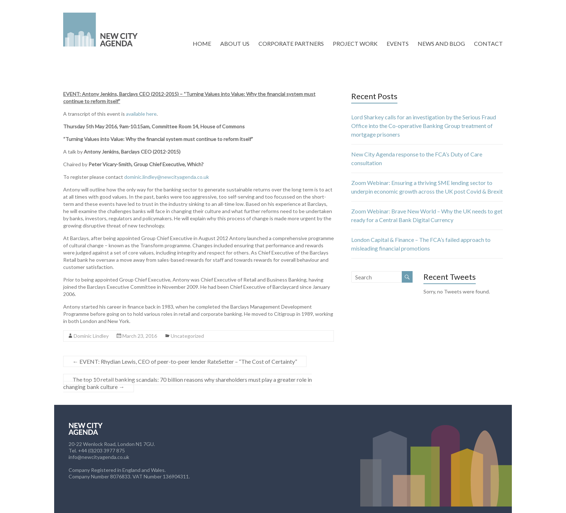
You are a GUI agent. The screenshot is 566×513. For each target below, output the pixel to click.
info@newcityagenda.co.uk (99, 457)
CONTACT (488, 43)
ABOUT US (234, 43)
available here (141, 114)
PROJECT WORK (355, 43)
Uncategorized (187, 336)
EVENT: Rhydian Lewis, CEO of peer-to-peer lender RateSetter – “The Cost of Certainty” (185, 361)
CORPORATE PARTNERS (291, 43)
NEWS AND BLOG (441, 43)
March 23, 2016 (139, 336)
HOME (202, 43)
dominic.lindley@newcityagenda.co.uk (166, 177)
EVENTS (398, 43)
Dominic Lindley (91, 336)
